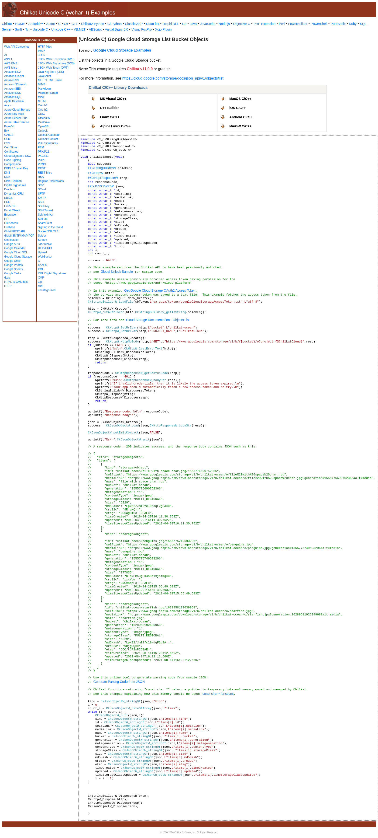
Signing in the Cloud (50, 227)
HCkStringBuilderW (102, 168)
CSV (7, 143)
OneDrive (44, 122)
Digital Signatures (15, 185)
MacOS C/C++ (240, 99)
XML (41, 269)
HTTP (7, 286)
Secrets (43, 218)
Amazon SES (12, 88)
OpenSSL (44, 126)
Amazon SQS (12, 97)
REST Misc (45, 172)
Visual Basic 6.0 (116, 29)
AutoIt (50, 24)
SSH (41, 202)
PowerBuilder (297, 24)
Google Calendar (14, 248)
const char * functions (218, 693)
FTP (7, 218)
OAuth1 (43, 105)
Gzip (7, 277)
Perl (282, 24)
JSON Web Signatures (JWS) (56, 63)
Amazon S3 (11, 80)
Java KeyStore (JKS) (51, 71)
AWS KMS (10, 63)
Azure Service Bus (15, 118)
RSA (41, 176)
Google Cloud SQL (16, 252)
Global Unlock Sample (117, 271)
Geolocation (11, 239)
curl (40, 286)
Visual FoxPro (141, 29)
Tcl (27, 29)
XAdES (42, 265)
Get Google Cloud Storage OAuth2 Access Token (160, 290)
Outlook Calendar (49, 134)
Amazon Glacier (14, 76)
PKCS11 (43, 155)
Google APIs (12, 244)
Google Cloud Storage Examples (122, 50)
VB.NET (80, 29)
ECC (7, 202)
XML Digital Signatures (52, 273)
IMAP (41, 50)
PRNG (42, 164)
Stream (42, 239)
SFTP (41, 193)
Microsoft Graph (48, 92)
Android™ (35, 24)
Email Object (12, 210)
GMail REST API (14, 231)
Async (8, 105)
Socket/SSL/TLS (48, 231)
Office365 (44, 118)
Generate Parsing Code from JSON (119, 682)
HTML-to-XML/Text (16, 281)
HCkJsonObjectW (100, 186)
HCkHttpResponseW (103, 178)
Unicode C (40, 29)
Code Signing (12, 160)
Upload (42, 252)
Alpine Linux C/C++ (115, 126)
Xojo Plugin (163, 29)
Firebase (9, 227)
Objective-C (241, 24)
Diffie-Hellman (13, 181)
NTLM (42, 101)
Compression (12, 164)
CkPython (114, 24)
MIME (41, 84)
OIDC (41, 113)
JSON (41, 55)
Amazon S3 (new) (15, 84)
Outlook (43, 130)
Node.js (224, 24)
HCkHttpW (95, 173)
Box (6, 130)
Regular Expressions (51, 181)
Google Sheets (13, 269)
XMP (41, 277)
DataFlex (152, 24)
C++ (75, 24)
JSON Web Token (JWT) (53, 67)
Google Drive (12, 260)
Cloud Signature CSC (17, 155)
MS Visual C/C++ (113, 99)
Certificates (11, 151)
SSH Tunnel (45, 210)
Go (184, 24)
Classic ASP (134, 24)
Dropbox (9, 189)
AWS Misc (10, 67)
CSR (7, 139)
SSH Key (43, 206)
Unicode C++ (60, 29)
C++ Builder (109, 108)
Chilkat (7, 24)
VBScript (95, 29)
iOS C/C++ (237, 108)
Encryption (10, 214)
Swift (18, 29)
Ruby (353, 24)
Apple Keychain (14, 101)
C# (66, 24)
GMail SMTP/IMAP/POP (19, 235)
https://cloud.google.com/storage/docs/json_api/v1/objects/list (172, 78)
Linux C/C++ (110, 117)
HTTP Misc (45, 46)
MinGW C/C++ (240, 126)
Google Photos (13, 265)
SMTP (42, 197)
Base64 (9, 126)
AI (5, 55)
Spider (42, 235)
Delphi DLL (170, 24)
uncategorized (46, 290)
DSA (7, 176)
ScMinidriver (45, 214)
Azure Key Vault (14, 113)
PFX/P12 (43, 151)
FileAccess (11, 223)
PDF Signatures (48, 143)
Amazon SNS (12, 92)
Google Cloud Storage (18, 256)
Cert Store (10, 147)
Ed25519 (9, 206)
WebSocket (45, 256)
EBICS (8, 197)
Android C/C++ (241, 117)
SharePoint (45, 223)
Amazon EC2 (12, 71)
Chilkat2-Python (92, 24)
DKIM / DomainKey (16, 168)
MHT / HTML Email (50, 80)
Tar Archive (45, 244)
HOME (20, 24)
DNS (7, 172)
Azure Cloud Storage (17, 109)
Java (193, 24)
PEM (41, 147)
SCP (41, 185)
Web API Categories (16, 46)
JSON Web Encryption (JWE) (56, 59)
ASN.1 (8, 59)
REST (41, 168)
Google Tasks (12, 273)
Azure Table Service (16, 122)
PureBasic (338, 24)
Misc (41, 97)
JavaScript (207, 24)
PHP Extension (264, 24)
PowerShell (319, 24)
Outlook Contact (48, 139)
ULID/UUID (45, 248)
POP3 (41, 160)
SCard (42, 189)
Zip (40, 281)
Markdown (44, 88)
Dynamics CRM (14, 193)
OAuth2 (43, 109)
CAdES (8, 134)
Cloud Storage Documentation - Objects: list (158, 320)
